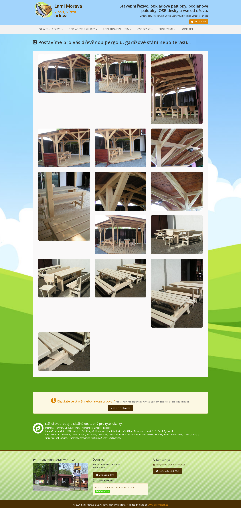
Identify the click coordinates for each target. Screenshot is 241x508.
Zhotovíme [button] (167, 29)
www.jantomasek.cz (158, 504)
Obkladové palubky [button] (83, 29)
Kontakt (187, 29)
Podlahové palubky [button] (117, 29)
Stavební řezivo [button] (51, 29)
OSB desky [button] (145, 29)
